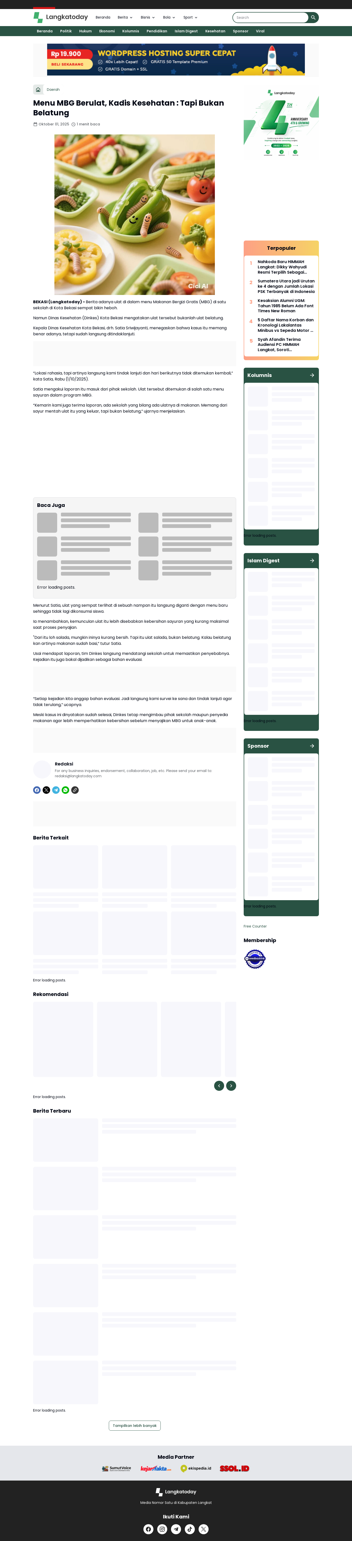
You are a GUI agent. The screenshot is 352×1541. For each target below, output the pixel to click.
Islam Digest (186, 31)
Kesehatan (215, 31)
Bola (169, 17)
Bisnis (148, 17)
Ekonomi (107, 31)
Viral (260, 31)
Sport (191, 17)
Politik (66, 31)
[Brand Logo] (117, 1469)
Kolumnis (130, 31)
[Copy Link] (75, 790)
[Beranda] (38, 90)
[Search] (270, 18)
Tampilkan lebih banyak (135, 1425)
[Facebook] (37, 790)
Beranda (103, 17)
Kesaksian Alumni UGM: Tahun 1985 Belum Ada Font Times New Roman (286, 306)
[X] (46, 790)
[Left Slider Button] (219, 1086)
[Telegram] (56, 790)
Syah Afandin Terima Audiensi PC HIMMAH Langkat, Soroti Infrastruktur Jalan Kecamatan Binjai (279, 345)
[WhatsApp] (65, 790)
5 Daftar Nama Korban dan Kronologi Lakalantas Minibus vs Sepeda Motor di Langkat (286, 325)
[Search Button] (313, 18)
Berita (125, 17)
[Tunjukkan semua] (312, 375)
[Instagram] (162, 1529)
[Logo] (176, 1492)
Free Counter (255, 926)
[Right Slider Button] (231, 1086)
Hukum (85, 31)
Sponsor (240, 31)
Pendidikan (157, 31)
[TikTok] (190, 1529)
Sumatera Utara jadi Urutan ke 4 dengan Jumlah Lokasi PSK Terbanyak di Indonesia (286, 286)
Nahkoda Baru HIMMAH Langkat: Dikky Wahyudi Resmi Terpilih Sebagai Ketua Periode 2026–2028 (284, 267)
